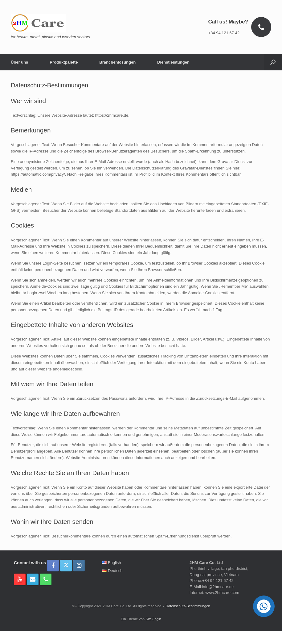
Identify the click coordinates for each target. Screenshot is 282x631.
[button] (273, 62)
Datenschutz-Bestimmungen (188, 606)
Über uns (19, 62)
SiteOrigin (153, 619)
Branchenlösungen (117, 62)
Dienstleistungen (173, 62)
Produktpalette (64, 62)
